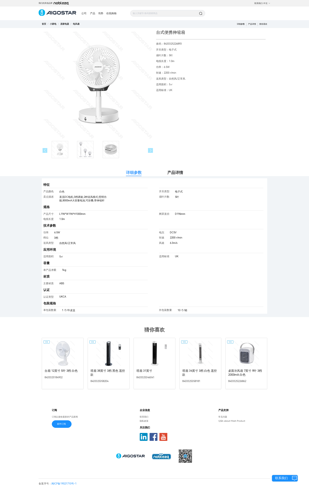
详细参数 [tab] (134, 172)
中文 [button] (267, 3)
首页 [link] (44, 24)
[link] (53, 24)
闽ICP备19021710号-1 (63, 483)
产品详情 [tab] (175, 172)
